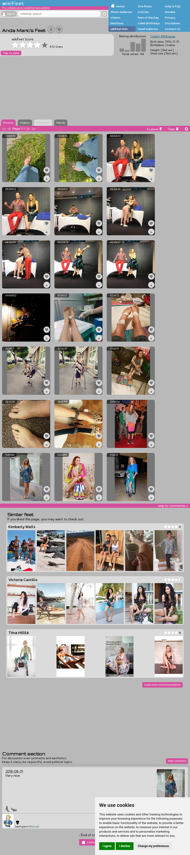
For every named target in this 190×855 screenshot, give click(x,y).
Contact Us (172, 29)
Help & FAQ (172, 6)
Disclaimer (172, 23)
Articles (143, 12)
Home (120, 6)
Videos (115, 17)
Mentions (116, 23)
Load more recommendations (162, 684)
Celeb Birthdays (149, 23)
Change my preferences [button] (153, 846)
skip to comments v (173, 505)
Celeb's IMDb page (162, 36)
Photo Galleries (121, 12)
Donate (170, 12)
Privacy (170, 17)
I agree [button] (107, 846)
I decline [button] (124, 846)
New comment (177, 760)
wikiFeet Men (119, 29)
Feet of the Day (148, 17)
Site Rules (145, 6)
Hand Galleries (148, 29)
